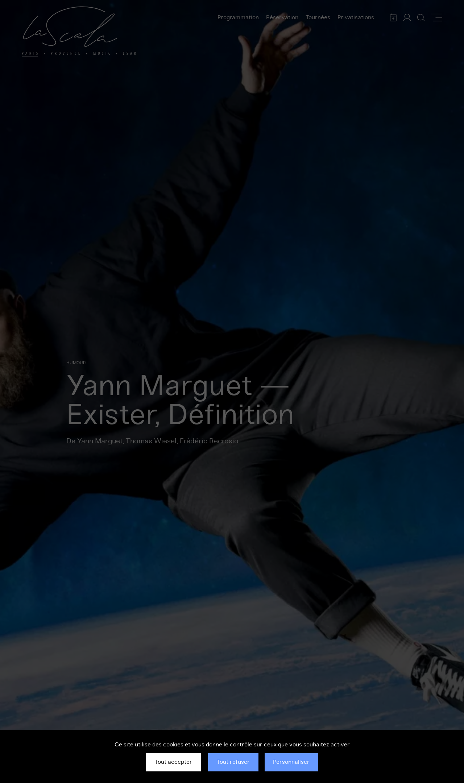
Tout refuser (233, 762)
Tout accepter (173, 762)
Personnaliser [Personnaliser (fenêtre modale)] (291, 762)
